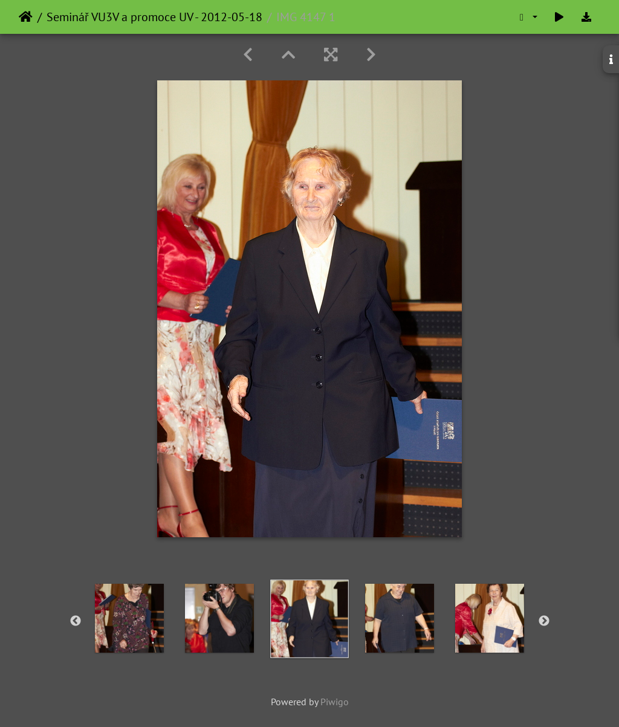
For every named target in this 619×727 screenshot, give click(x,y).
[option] (130, 618)
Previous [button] (76, 621)
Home (26, 17)
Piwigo (334, 702)
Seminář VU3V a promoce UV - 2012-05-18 (154, 17)
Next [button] (544, 621)
